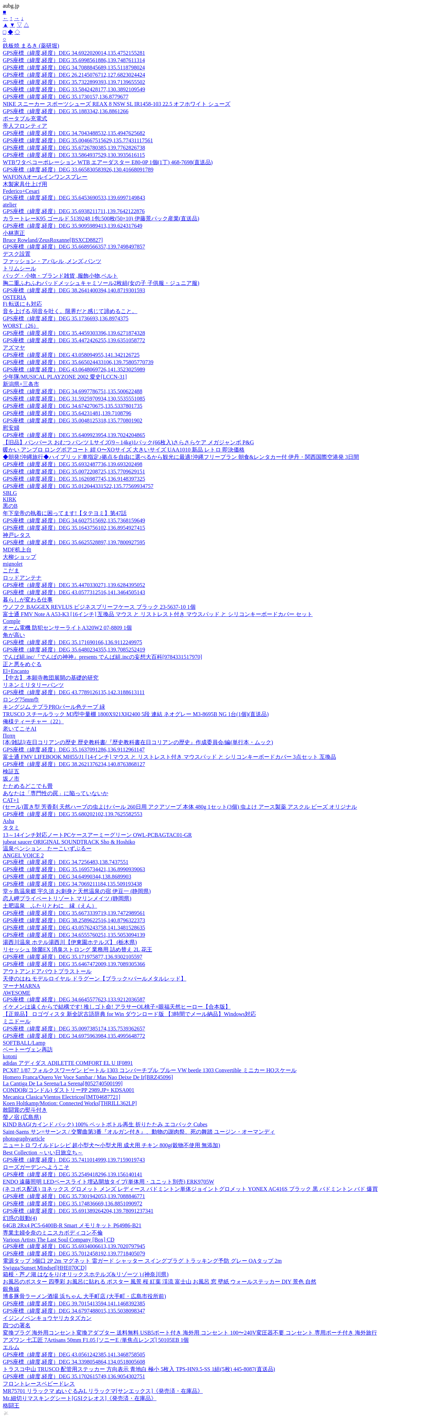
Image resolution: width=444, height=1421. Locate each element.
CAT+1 (11, 800)
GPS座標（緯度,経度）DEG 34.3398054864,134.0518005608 (74, 1362)
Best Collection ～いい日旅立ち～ (43, 1152)
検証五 (11, 771)
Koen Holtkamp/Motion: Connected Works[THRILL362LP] (70, 1103)
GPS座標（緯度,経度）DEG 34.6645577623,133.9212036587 (74, 999)
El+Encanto (16, 671)
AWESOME (17, 993)
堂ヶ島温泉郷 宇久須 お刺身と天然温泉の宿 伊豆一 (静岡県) (77, 891)
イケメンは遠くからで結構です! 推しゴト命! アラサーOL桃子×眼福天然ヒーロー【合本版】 (117, 1007)
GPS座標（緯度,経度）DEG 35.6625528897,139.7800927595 (74, 542)
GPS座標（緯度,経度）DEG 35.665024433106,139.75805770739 (78, 362)
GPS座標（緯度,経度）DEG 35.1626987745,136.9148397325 (74, 479)
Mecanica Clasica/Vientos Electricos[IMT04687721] (61, 1097)
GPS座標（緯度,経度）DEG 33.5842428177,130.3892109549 (74, 89)
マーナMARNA (21, 986)
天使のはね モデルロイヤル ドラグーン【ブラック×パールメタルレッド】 (94, 979)
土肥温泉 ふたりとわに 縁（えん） (50, 906)
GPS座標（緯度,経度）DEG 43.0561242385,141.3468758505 (74, 1354)
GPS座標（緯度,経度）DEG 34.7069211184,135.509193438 (72, 884)
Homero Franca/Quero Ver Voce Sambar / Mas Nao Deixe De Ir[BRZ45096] (88, 1077)
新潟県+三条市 (21, 384)
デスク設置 (17, 254)
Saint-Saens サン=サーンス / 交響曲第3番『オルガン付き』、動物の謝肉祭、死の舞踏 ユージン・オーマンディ (139, 1132)
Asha (8, 821)
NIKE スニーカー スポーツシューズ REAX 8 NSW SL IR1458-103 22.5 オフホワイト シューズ (116, 104)
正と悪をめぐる (22, 664)
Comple (11, 621)
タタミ (11, 828)
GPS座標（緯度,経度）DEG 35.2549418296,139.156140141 (72, 1174)
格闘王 (11, 1406)
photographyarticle (24, 1139)
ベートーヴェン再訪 (28, 1049)
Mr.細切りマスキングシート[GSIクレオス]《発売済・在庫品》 (79, 1398)
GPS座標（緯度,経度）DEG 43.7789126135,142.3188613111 (74, 692)
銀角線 (11, 1289)
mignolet (13, 564)
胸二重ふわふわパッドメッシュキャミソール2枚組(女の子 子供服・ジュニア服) (101, 283)
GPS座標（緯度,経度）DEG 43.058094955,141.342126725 (71, 355)
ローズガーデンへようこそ (36, 1167)
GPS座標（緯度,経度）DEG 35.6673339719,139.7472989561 (74, 913)
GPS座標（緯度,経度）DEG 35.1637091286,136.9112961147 (74, 749)
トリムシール (19, 268)
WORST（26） (21, 326)
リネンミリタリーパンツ (33, 685)
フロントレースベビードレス (39, 1384)
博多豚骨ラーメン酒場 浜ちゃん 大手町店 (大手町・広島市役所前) (84, 1296)
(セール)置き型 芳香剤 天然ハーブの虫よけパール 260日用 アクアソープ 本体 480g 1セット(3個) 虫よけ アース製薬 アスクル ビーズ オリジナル (180, 807)
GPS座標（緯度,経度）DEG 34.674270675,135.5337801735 (72, 406)
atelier (10, 205)
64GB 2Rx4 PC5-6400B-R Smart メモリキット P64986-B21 (72, 1225)
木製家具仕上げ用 (25, 184)
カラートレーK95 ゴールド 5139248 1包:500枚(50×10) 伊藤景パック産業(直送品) (101, 218)
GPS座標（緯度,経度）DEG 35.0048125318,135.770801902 (72, 420)
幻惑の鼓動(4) (20, 1218)
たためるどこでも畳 (28, 786)
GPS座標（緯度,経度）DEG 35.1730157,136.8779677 (65, 97)
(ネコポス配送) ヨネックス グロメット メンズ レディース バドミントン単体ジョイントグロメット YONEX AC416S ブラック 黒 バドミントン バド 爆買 (190, 1189)
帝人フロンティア (25, 126)
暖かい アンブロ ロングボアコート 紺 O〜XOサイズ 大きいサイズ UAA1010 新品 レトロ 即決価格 (124, 450)
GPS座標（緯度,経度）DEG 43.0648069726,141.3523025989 (74, 369)
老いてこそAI (19, 729)
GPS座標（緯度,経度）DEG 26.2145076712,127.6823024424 (74, 75)
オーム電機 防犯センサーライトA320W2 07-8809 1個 (67, 628)
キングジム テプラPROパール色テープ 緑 (54, 707)
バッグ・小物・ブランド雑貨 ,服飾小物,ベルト (60, 276)
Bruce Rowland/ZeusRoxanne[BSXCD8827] (53, 240)
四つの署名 (17, 1325)
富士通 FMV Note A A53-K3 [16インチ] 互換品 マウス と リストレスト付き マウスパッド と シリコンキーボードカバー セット (158, 614)
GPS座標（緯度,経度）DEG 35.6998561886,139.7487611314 (74, 60)
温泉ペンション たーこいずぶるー (47, 848)
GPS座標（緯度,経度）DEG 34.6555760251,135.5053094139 (74, 935)
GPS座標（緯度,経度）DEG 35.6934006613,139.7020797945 (74, 1246)
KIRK (9, 499)
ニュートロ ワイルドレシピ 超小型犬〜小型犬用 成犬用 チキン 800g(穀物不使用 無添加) (111, 1145)
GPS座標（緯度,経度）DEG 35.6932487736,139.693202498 (72, 464)
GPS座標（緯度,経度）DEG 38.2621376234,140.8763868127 (74, 764)
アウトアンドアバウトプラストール (47, 971)
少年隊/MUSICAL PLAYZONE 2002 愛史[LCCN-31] (65, 377)
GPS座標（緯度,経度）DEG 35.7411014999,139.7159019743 (74, 1160)
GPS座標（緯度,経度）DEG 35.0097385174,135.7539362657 (74, 1029)
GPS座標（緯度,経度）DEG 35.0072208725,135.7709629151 (74, 471)
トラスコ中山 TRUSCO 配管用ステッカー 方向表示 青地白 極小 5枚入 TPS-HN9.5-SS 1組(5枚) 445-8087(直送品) (139, 1369)
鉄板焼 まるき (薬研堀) (31, 46)
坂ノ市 (11, 779)
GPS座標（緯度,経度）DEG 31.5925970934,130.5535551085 (74, 399)
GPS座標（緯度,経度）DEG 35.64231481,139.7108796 (67, 413)
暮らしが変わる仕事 (28, 600)
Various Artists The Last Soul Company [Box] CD (58, 1240)
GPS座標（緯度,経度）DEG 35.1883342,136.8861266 (65, 111)
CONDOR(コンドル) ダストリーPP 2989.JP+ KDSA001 (68, 1090)
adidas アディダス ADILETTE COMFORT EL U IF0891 (68, 1063)
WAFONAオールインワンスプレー (45, 177)
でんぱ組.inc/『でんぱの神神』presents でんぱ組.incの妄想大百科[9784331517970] (102, 657)
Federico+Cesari (21, 191)
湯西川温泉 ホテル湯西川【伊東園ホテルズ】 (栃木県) (70, 942)
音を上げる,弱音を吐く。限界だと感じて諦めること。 (70, 311)
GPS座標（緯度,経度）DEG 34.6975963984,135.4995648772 (74, 1036)
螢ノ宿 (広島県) (22, 1117)
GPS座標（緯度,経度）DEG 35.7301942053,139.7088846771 (74, 1196)
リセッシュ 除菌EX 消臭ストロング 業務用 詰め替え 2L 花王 (77, 949)
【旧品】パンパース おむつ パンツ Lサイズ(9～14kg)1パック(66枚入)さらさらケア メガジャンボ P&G (128, 442)
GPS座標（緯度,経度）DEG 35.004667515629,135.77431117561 (78, 140)
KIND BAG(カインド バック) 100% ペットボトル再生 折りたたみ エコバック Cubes (105, 1124)
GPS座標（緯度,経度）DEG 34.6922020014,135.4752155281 (74, 53)
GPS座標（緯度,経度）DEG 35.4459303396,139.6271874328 (74, 333)
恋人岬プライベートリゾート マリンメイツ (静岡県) (67, 898)
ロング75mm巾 (21, 700)
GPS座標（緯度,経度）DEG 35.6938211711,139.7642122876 (74, 211)
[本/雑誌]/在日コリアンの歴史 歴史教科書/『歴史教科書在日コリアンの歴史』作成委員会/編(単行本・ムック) (138, 742)
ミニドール (17, 1021)
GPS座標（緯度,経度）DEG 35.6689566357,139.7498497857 (74, 247)
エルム (11, 1347)
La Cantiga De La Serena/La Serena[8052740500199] (62, 1083)
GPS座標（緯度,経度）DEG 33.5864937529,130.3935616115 (74, 155)
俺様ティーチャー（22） (33, 721)
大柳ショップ (19, 557)
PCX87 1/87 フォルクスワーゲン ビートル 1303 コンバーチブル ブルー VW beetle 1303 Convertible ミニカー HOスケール (150, 1070)
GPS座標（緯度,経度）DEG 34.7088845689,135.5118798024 (74, 67)
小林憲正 (14, 233)
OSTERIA (14, 297)
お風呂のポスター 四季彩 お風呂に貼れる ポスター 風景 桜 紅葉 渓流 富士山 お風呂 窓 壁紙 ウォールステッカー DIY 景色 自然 (159, 1282)
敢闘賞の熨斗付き (25, 1110)
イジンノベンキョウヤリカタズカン (47, 1318)
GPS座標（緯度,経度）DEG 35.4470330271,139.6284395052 (74, 585)
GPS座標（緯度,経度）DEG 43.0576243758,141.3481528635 (74, 928)
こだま (11, 570)
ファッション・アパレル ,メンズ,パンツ (52, 261)
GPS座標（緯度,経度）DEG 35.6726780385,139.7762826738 (74, 148)
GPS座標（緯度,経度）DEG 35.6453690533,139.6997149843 (74, 198)
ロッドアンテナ (22, 578)
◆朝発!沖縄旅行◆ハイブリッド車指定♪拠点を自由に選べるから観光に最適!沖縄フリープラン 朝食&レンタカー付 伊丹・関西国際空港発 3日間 (181, 457)
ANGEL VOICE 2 (23, 855)
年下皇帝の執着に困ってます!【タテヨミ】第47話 (65, 513)
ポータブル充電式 (25, 118)
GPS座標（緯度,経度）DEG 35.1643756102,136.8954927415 (74, 528)
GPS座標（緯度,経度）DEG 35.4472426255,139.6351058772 (74, 340)
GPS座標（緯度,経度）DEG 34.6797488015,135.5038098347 (74, 1311)
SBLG (10, 493)
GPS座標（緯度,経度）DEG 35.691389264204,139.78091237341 (78, 1211)
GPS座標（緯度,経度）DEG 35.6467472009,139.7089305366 (74, 964)
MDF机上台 (17, 550)
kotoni (10, 1056)
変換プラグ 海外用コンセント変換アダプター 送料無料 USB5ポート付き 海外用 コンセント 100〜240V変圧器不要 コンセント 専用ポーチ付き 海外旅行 (190, 1333)
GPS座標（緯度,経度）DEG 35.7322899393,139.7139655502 (74, 82)
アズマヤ (14, 348)
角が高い (14, 635)
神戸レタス (17, 535)
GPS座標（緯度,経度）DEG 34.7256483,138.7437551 (65, 862)
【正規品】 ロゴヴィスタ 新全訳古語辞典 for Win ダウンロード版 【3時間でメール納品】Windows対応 (129, 1014)
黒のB (10, 506)
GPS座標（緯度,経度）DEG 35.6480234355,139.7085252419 (74, 650)
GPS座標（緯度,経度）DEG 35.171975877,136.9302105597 (72, 957)
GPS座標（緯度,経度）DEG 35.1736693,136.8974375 (65, 318)
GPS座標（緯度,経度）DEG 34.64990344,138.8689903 (67, 877)
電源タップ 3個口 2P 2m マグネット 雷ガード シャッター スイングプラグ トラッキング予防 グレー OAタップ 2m (142, 1261)
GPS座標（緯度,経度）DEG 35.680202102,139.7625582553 (72, 814)
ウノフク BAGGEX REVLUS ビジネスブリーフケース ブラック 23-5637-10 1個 (99, 607)
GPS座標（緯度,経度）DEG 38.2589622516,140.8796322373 (74, 920)
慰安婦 (11, 428)
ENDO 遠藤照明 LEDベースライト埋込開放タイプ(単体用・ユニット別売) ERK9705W (108, 1182)
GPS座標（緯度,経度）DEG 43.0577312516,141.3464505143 (74, 592)
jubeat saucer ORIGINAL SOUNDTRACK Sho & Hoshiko (69, 842)
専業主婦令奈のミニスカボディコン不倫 (53, 1233)
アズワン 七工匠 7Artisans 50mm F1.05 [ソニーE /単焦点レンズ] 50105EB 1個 (96, 1340)
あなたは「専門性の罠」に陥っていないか (55, 793)
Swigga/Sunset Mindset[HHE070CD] (44, 1268)
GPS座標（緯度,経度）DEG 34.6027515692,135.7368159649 (74, 520)
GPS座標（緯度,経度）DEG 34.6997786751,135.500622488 (72, 391)
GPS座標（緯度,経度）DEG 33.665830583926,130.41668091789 (78, 170)
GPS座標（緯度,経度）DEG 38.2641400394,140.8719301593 (74, 290)
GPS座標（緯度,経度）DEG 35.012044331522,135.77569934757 (78, 486)
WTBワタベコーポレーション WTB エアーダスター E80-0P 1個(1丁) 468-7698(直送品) (108, 162)
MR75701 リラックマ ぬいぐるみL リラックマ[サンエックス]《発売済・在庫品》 (103, 1391)
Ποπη (9, 736)
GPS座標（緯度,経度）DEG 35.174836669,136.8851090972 (72, 1203)
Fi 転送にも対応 (22, 304)
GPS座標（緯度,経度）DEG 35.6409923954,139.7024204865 (74, 435)
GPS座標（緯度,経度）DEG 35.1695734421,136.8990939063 (74, 869)
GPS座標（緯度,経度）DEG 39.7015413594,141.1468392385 (74, 1303)
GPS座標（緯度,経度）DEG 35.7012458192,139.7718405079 (74, 1253)
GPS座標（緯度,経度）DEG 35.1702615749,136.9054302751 (74, 1376)
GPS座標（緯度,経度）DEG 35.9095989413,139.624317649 (72, 226)
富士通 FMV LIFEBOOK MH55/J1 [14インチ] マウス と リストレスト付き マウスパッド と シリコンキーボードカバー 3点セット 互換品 (169, 757)
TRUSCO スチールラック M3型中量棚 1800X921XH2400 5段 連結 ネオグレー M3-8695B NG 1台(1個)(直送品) (136, 714)
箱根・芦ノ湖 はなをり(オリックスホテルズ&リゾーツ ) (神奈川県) (86, 1274)
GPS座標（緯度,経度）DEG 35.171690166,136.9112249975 (72, 642)
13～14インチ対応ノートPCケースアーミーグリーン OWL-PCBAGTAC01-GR (97, 835)
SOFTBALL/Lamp (24, 1043)
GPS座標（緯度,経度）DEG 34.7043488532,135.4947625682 (74, 133)
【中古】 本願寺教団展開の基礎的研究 (51, 678)
